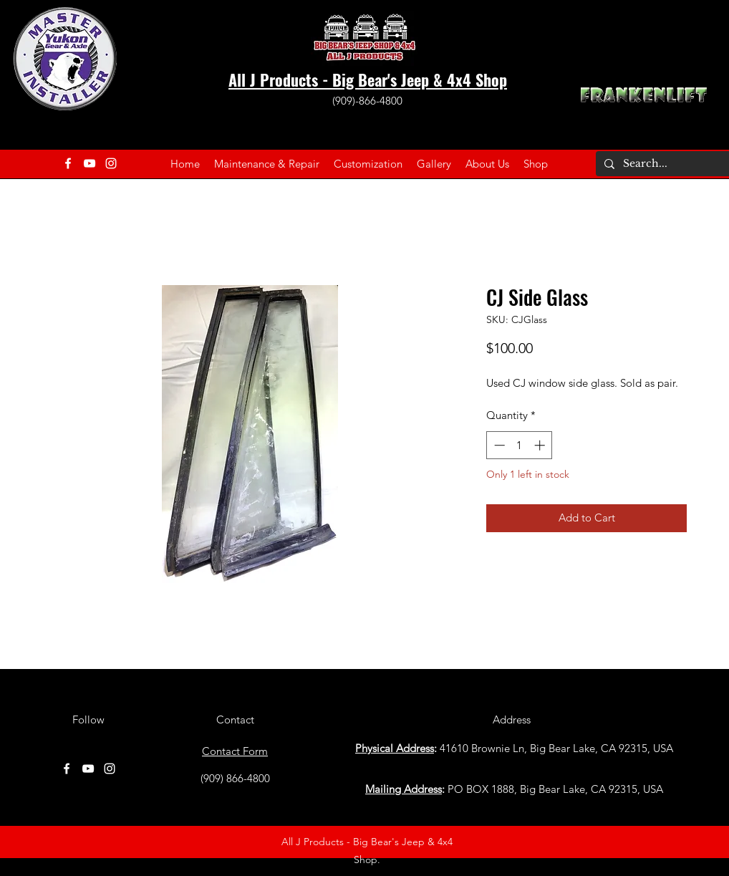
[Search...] (668, 164)
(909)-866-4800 (367, 100)
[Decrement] (498, 445)
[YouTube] (89, 163)
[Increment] (541, 445)
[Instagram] (111, 163)
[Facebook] (68, 163)
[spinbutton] (519, 445)
